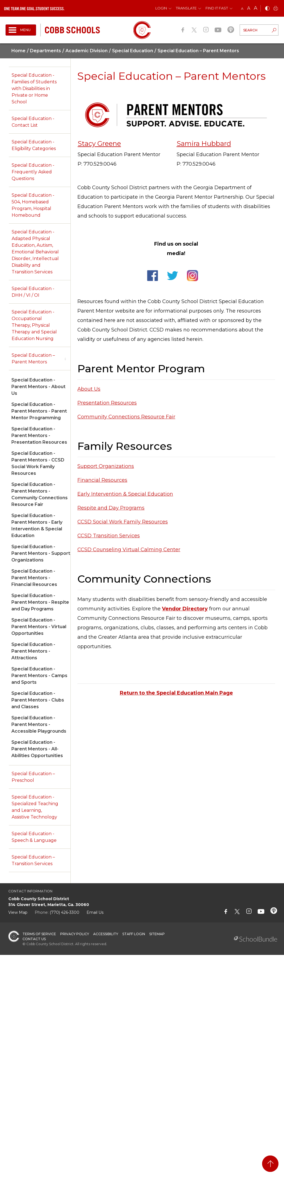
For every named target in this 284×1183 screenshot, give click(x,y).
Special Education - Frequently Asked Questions (33, 172)
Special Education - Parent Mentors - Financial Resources (34, 577)
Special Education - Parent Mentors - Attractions (33, 651)
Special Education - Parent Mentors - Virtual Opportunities (38, 626)
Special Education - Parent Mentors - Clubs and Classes (37, 700)
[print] (275, 8)
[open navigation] (21, 30)
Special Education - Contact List (33, 122)
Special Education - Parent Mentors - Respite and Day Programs (40, 602)
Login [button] (161, 8)
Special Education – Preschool (33, 777)
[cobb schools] (72, 29)
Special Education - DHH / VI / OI (33, 292)
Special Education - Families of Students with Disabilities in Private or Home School (34, 88)
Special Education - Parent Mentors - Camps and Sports (39, 675)
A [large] (255, 8)
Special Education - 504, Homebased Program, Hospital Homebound (33, 205)
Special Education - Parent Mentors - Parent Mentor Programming (39, 411)
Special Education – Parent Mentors (33, 359)
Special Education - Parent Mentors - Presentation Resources (39, 435)
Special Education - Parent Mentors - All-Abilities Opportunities (37, 749)
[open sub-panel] (65, 358)
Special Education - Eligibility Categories (34, 145)
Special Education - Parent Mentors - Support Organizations (40, 553)
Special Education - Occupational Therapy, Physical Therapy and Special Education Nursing (34, 325)
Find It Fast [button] (217, 8)
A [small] (242, 8)
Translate (186, 8)
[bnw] (267, 8)
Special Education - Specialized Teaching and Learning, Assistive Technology (35, 807)
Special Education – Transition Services (33, 860)
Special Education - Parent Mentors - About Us (38, 386)
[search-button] (274, 31)
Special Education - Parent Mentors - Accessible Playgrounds (38, 724)
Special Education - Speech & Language (34, 837)
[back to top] (270, 1163)
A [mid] (248, 8)
